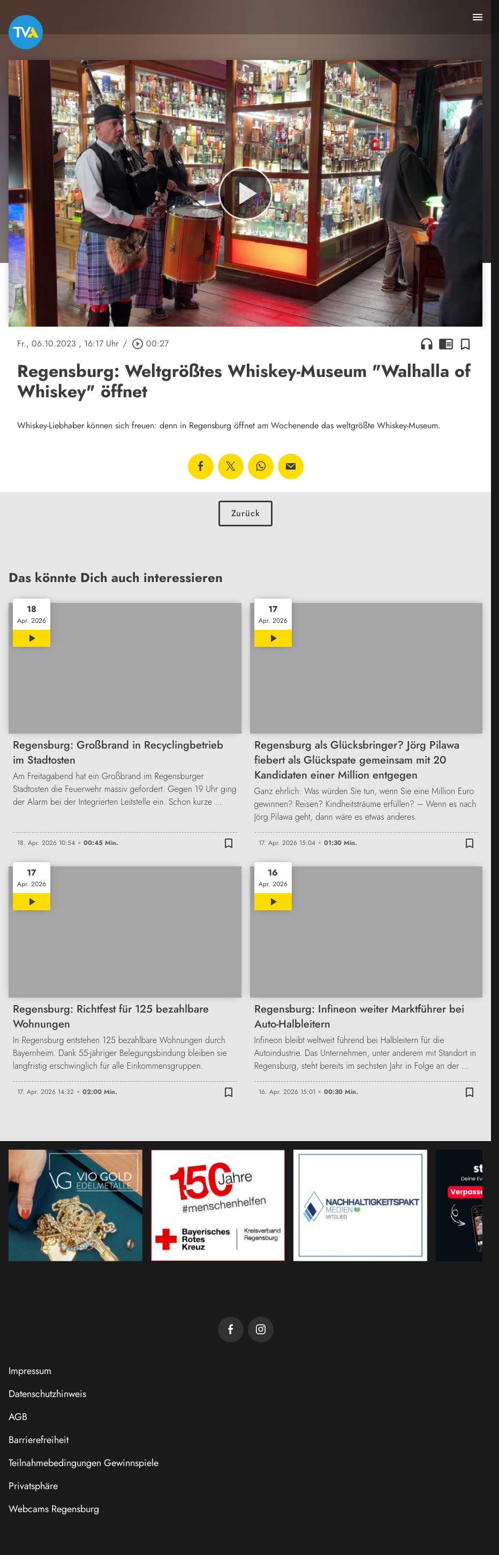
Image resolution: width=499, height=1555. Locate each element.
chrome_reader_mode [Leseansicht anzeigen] (445, 343)
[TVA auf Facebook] (231, 1329)
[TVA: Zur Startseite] (26, 32)
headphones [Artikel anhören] (426, 343)
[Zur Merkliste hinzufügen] (465, 343)
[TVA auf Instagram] (261, 1329)
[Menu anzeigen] (477, 17)
